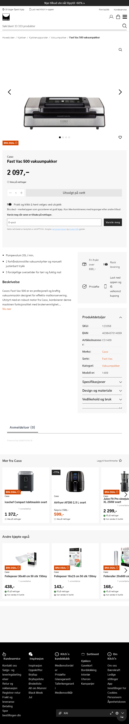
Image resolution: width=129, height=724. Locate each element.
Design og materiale (97, 390)
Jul (30, 697)
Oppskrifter (35, 670)
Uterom (86, 679)
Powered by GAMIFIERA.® (19, 440)
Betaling (7, 706)
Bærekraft (114, 670)
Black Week (36, 693)
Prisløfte (94, 286)
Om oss (112, 665)
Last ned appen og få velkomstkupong (115, 286)
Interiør (85, 674)
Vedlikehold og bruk (96, 399)
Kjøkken (22, 37)
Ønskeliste (35, 683)
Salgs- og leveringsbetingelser (11, 674)
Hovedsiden (8, 37)
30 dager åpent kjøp (13, 9)
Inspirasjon (35, 665)
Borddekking (88, 670)
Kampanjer (87, 683)
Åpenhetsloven (117, 702)
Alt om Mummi (37, 688)
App (110, 683)
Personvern (114, 697)
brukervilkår (74, 229)
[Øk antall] (21, 192)
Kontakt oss (9, 665)
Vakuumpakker (58, 37)
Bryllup (33, 674)
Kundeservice (120, 9)
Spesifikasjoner (93, 381)
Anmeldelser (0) (22, 427)
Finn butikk (104, 9)
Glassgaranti (63, 679)
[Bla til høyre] (119, 92)
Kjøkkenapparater (38, 37)
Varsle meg (113, 222)
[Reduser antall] (10, 192)
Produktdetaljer (93, 317)
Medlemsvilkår (64, 693)
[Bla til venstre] (9, 92)
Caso (10, 157)
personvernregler (59, 229)
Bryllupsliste (36, 679)
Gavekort (86, 665)
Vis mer (6, 309)
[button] (120, 137)
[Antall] (15, 192)
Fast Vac (107, 358)
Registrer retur (11, 693)
